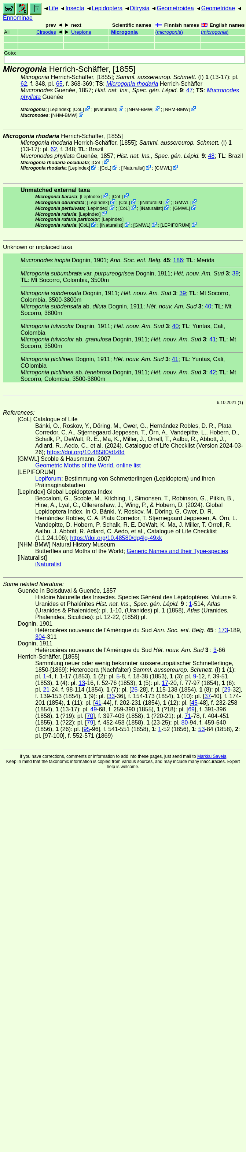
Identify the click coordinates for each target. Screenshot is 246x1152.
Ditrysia (139, 8)
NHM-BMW (141, 109)
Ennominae (18, 18)
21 (46, 689)
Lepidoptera (107, 8)
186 (178, 260)
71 (187, 716)
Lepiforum (48, 478)
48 (211, 156)
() (169, 32)
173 (223, 630)
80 (184, 722)
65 (59, 84)
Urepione (81, 32)
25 (134, 689)
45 (194, 703)
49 (93, 709)
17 (165, 683)
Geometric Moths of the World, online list (88, 465)
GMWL (163, 168)
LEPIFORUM (175, 225)
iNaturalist (105, 109)
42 (212, 372)
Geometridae (218, 8)
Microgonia (124, 32)
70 (90, 716)
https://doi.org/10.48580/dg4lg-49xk (116, 538)
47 (189, 90)
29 (227, 689)
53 (201, 729)
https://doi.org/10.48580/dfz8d (86, 452)
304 (40, 637)
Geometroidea (175, 8)
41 (212, 339)
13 (81, 683)
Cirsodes (46, 32)
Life (53, 8)
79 (90, 722)
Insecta (74, 8)
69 (191, 709)
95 (87, 729)
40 (208, 306)
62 (24, 84)
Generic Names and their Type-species (177, 551)
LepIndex (59, 109)
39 (235, 273)
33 (111, 696)
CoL (78, 109)
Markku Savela (211, 756)
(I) (159, 77)
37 (208, 696)
